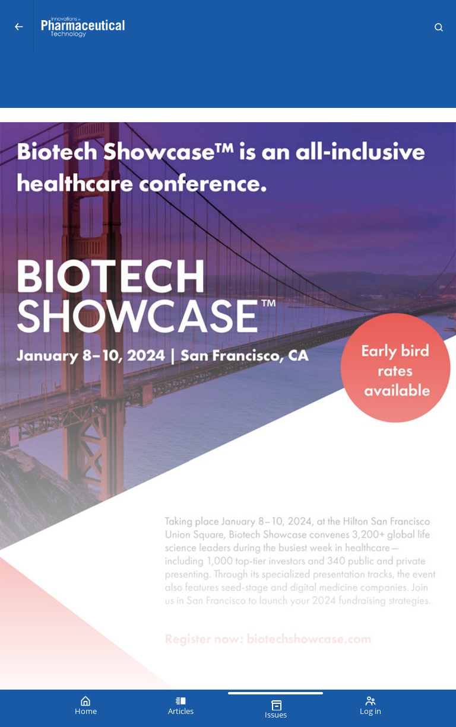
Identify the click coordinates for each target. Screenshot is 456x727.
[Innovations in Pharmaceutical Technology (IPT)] (228, 27)
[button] (438, 27)
